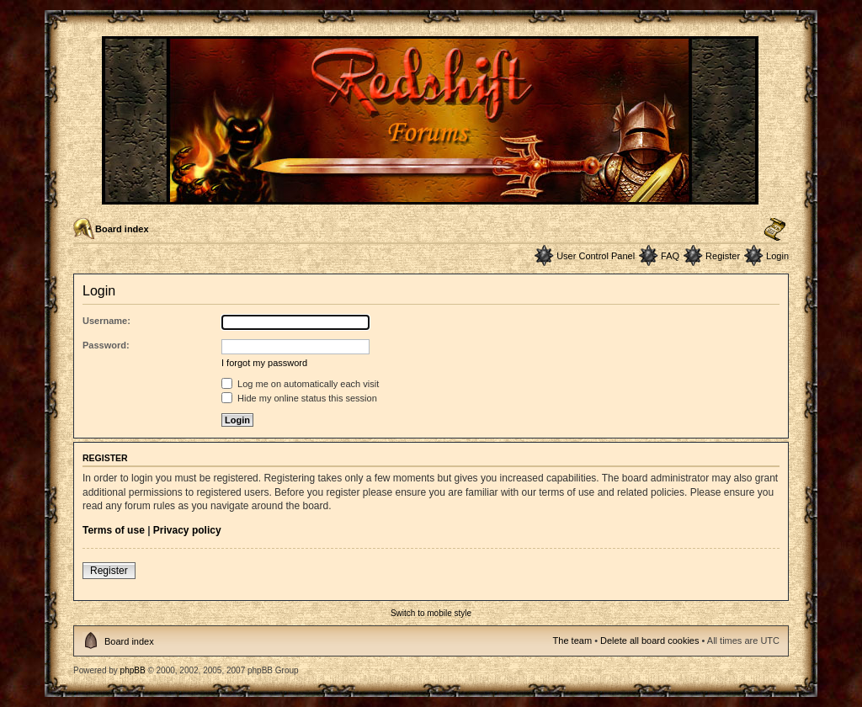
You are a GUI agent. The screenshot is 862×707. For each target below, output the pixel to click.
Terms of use (113, 530)
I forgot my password (264, 363)
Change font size (775, 230)
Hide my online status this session (299, 398)
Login (777, 256)
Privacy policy (187, 530)
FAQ (670, 256)
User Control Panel (595, 256)
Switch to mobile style (431, 613)
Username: (106, 321)
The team (572, 640)
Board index (122, 229)
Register (722, 256)
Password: (106, 345)
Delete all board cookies (649, 640)
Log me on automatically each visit (300, 384)
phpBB (133, 670)
